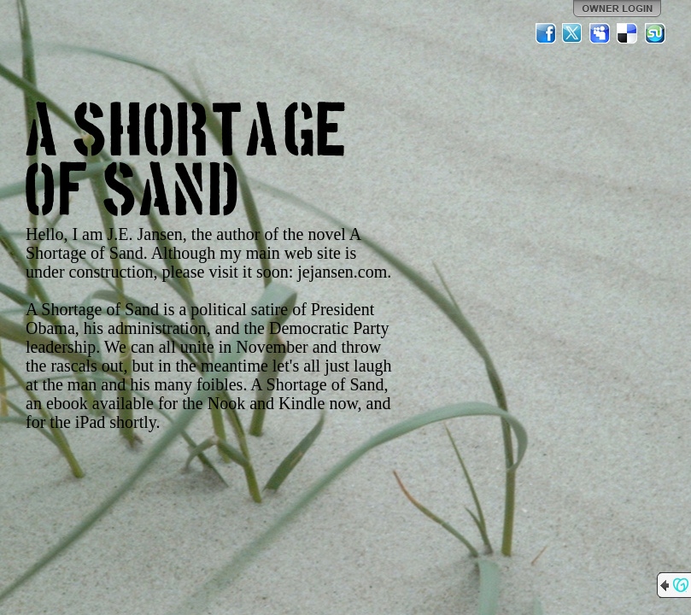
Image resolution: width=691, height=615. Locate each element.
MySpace (600, 33)
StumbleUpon (655, 33)
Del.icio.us (628, 33)
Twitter (573, 33)
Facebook (546, 33)
